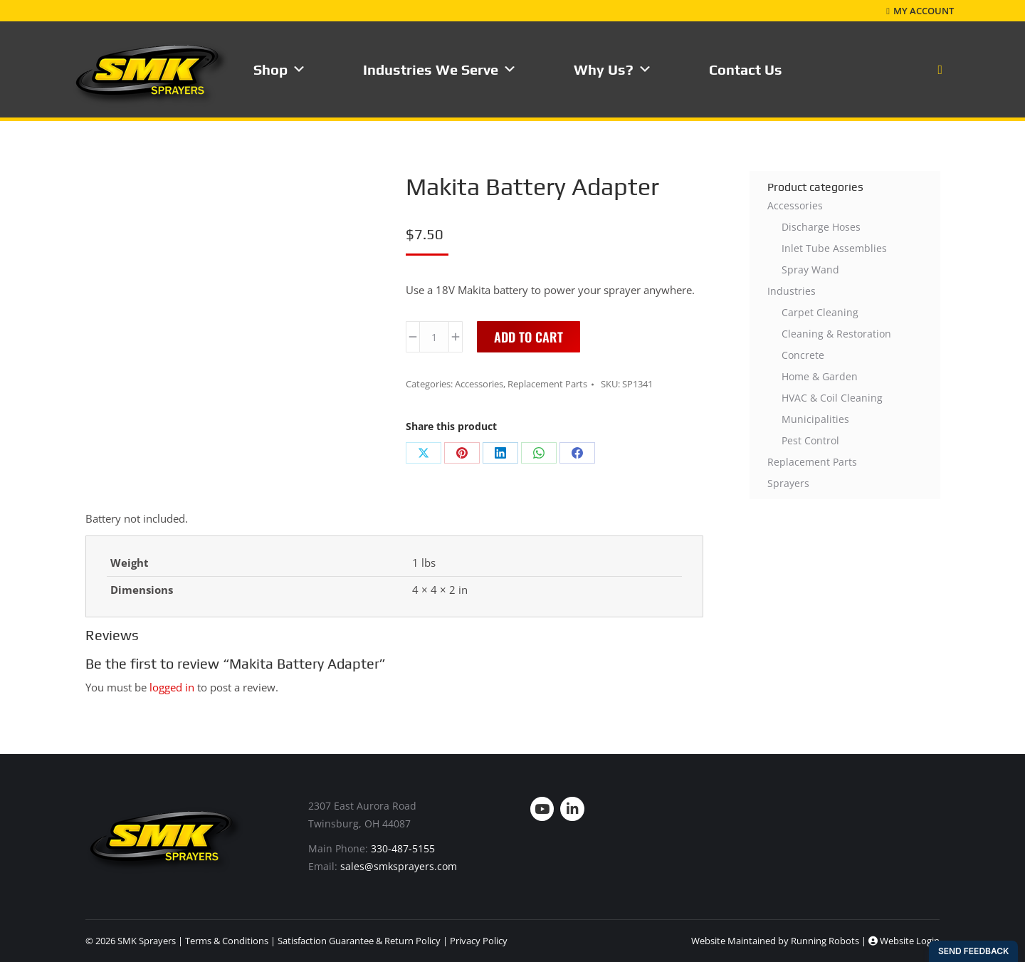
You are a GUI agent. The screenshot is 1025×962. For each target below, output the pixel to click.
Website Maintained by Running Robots (775, 940)
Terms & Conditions (226, 940)
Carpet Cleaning (820, 312)
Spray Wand (810, 269)
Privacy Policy (479, 940)
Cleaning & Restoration (836, 333)
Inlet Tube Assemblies (834, 248)
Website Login (904, 940)
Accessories (479, 383)
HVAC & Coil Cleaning (832, 397)
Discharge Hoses (821, 227)
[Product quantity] (434, 336)
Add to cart (528, 337)
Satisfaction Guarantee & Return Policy (359, 940)
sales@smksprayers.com (398, 866)
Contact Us (745, 69)
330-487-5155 (403, 848)
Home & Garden (820, 376)
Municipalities (815, 419)
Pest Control (810, 440)
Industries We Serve (440, 69)
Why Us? (613, 69)
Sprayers (788, 483)
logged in (171, 687)
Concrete (803, 355)
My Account (920, 11)
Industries (791, 291)
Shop (279, 69)
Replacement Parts (547, 383)
